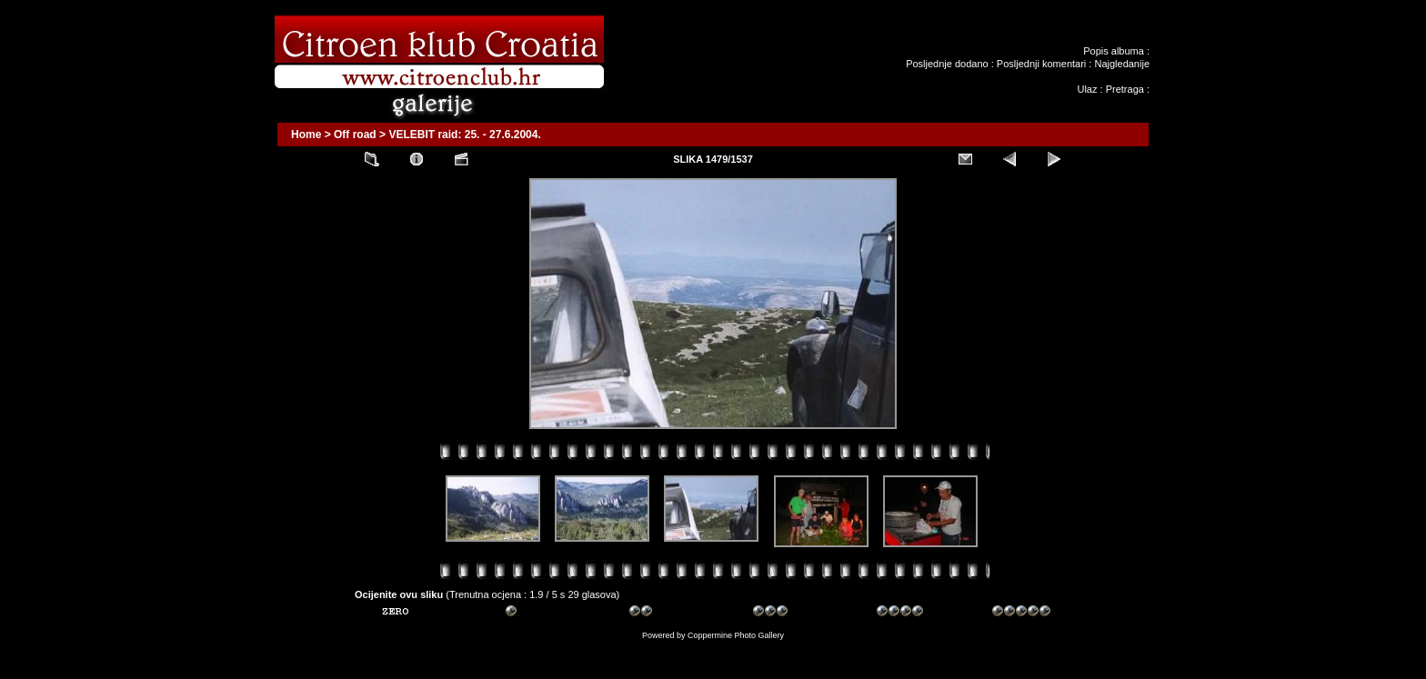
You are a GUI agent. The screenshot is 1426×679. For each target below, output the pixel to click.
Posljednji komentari (1041, 63)
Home (306, 134)
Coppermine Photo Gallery (736, 635)
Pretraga (1125, 89)
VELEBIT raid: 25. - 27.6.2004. (464, 134)
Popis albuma (1113, 50)
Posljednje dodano (947, 63)
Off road (355, 134)
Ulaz (1087, 89)
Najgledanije (1122, 63)
